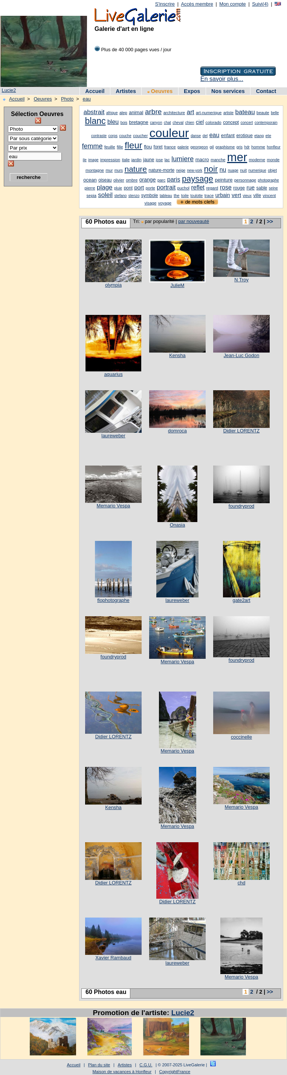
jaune (148, 159)
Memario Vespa (113, 505)
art (190, 112)
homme (258, 147)
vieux (247, 196)
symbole (149, 195)
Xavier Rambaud (113, 957)
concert (247, 123)
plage (105, 187)
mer (237, 157)
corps (113, 136)
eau (87, 99)
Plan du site (99, 1065)
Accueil (94, 91)
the (176, 195)
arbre (153, 112)
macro (202, 159)
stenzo (133, 196)
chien (189, 123)
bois (124, 123)
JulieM (178, 285)
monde (273, 159)
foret (158, 147)
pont (128, 188)
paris (173, 179)
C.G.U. (145, 1065)
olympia (113, 285)
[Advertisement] (34, 303)
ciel (200, 122)
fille (120, 147)
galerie (183, 147)
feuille (109, 147)
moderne (257, 159)
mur (109, 170)
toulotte (197, 196)
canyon (156, 123)
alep (123, 112)
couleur (169, 133)
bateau (245, 112)
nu (223, 169)
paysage (197, 178)
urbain (222, 195)
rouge (239, 188)
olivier (118, 180)
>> (270, 221)
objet (272, 170)
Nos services (228, 91)
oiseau (104, 180)
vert (236, 195)
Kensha (177, 355)
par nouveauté (193, 221)
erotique (244, 135)
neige (180, 170)
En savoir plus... (221, 79)
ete (268, 135)
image (93, 160)
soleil (105, 195)
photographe (268, 180)
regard (212, 188)
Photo (67, 99)
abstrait (94, 112)
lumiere (182, 159)
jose (159, 160)
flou (148, 147)
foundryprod (241, 506)
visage (150, 203)
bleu (113, 122)
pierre (89, 188)
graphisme (225, 147)
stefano (120, 196)
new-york (195, 170)
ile (85, 160)
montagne (94, 170)
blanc (95, 121)
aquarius (113, 374)
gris (240, 147)
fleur (133, 145)
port (139, 187)
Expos (192, 91)
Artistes (126, 91)
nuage (233, 170)
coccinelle (241, 737)
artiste (228, 113)
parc (161, 180)
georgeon (199, 147)
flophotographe (113, 600)
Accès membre (197, 4)
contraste (99, 136)
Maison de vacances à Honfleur (122, 1071)
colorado (213, 122)
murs (118, 170)
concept (231, 122)
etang (259, 136)
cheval (178, 123)
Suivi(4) (260, 4)
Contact (266, 91)
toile (185, 195)
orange (147, 180)
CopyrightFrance (175, 1071)
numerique (257, 170)
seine (273, 188)
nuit (243, 170)
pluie (118, 188)
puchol (183, 188)
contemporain (266, 123)
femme (92, 146)
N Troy (241, 279)
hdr (246, 147)
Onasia (177, 525)
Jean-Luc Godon (242, 355)
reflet (198, 187)
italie (126, 160)
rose (226, 187)
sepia (91, 195)
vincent (269, 195)
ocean (89, 180)
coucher (140, 135)
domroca (177, 431)
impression (110, 159)
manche (218, 159)
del (205, 136)
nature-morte (161, 170)
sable (261, 188)
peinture (224, 180)
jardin (136, 159)
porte (150, 188)
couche (125, 136)
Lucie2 (9, 90)
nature (135, 169)
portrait (166, 187)
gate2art (241, 600)
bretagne (138, 122)
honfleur (273, 147)
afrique (112, 113)
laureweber (113, 435)
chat (167, 123)
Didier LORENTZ (241, 431)
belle (275, 113)
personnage (245, 180)
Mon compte (232, 4)
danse (196, 136)
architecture (174, 112)
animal (136, 112)
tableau (166, 196)
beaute (262, 112)
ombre (131, 180)
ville (257, 195)
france (170, 147)
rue (250, 187)
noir (211, 169)
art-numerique (208, 112)
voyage (164, 203)
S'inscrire (165, 4)
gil (212, 147)
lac (167, 159)
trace (209, 195)
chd (242, 883)
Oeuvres (160, 91)
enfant (228, 135)
